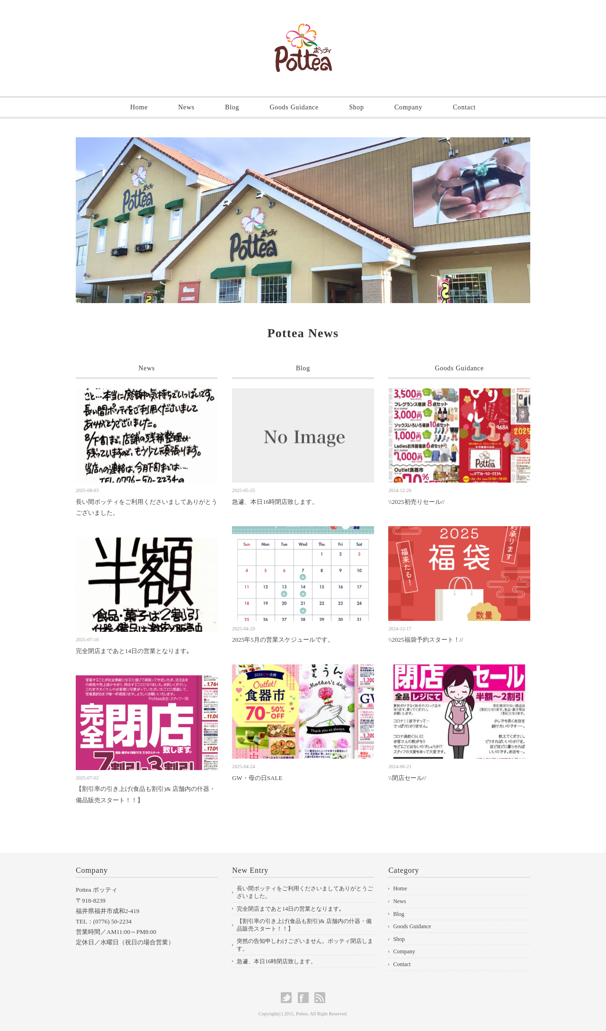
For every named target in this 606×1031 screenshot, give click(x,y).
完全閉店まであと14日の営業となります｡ (133, 650)
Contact (464, 107)
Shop (356, 107)
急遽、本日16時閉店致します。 (275, 501)
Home (139, 107)
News (186, 107)
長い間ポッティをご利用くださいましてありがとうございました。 (305, 892)
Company (408, 107)
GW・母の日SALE (257, 777)
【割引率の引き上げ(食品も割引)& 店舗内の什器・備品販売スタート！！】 (304, 925)
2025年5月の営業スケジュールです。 (283, 639)
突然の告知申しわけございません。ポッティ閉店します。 (305, 945)
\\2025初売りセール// (416, 501)
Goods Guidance (294, 107)
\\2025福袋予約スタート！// (425, 639)
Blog (232, 107)
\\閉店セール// (407, 777)
